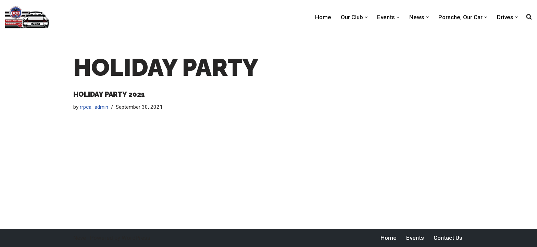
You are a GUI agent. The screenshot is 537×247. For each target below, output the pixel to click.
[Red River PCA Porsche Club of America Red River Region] (27, 17)
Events (415, 237)
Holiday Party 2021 (109, 94)
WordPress (136, 237)
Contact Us (448, 237)
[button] (366, 17)
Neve (79, 237)
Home (323, 17)
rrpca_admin (94, 107)
